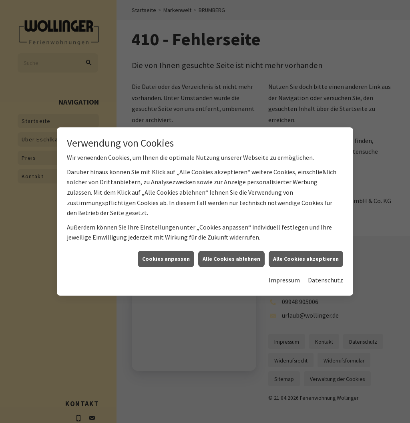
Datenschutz (325, 281)
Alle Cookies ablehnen (231, 259)
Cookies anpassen (166, 259)
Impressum (284, 281)
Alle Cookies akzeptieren (306, 259)
